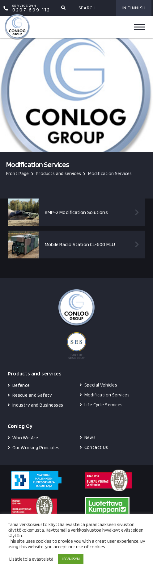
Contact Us (96, 447)
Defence (21, 385)
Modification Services (107, 395)
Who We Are (25, 438)
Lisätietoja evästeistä (31, 559)
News (90, 437)
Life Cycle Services (103, 405)
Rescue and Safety (32, 395)
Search (87, 7)
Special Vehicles (100, 385)
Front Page (17, 173)
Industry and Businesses (37, 405)
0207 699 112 (31, 8)
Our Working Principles (35, 447)
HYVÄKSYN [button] (71, 559)
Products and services (58, 173)
